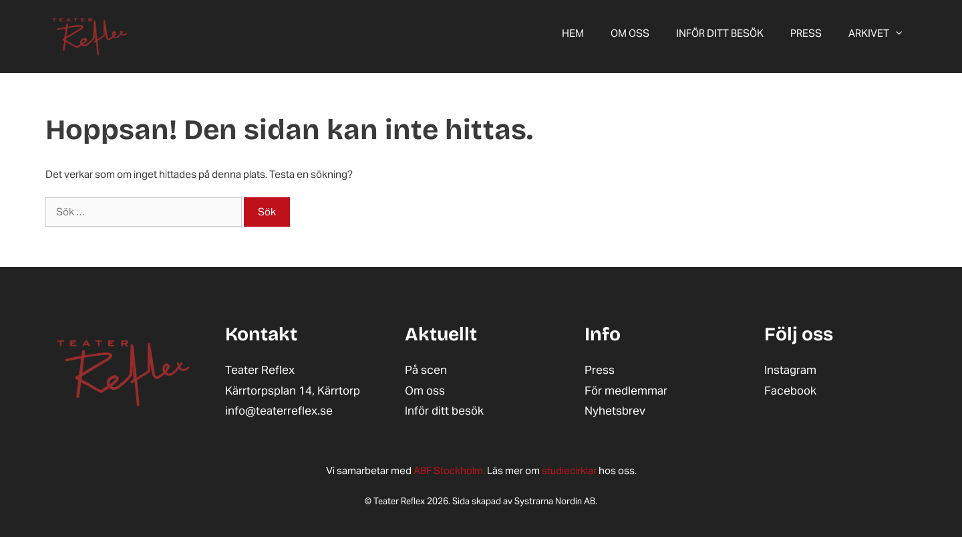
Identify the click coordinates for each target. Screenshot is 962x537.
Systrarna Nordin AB (554, 501)
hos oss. (589, 470)
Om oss (630, 33)
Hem (573, 33)
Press (806, 33)
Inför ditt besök (720, 33)
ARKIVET (882, 33)
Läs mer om (478, 470)
